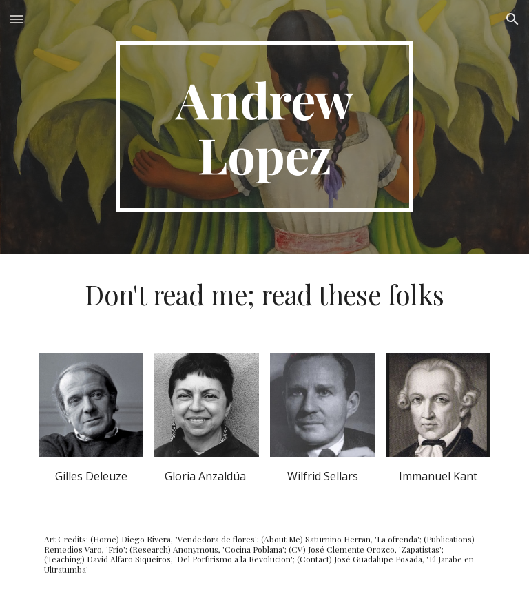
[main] (264, 126)
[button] (16, 19)
